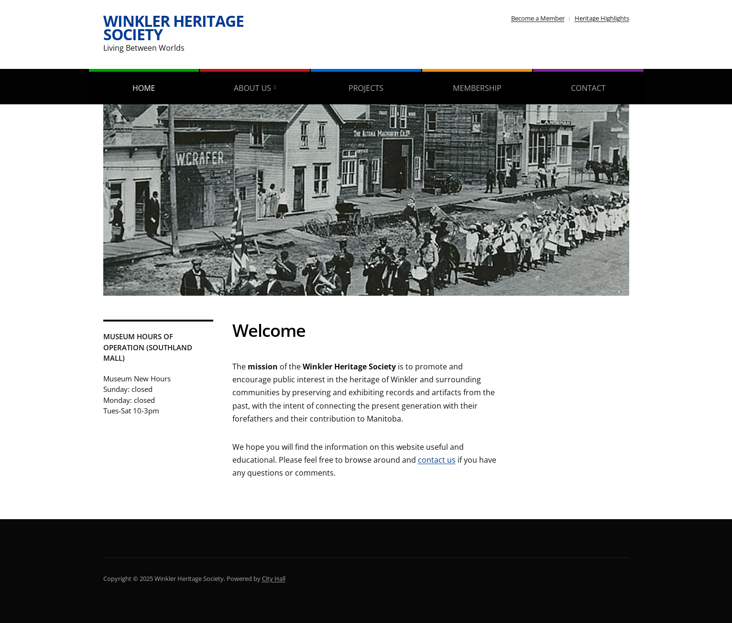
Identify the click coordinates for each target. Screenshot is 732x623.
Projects (366, 88)
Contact (588, 88)
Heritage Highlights (602, 18)
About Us (252, 88)
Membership (477, 88)
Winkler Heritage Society (173, 27)
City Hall (273, 578)
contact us (437, 460)
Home (143, 88)
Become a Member (538, 18)
